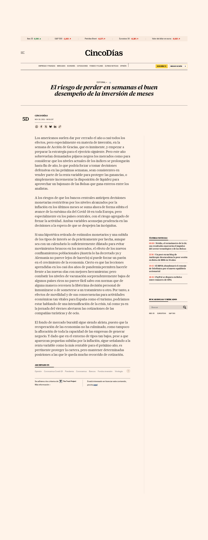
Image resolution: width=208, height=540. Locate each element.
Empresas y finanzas (47, 66)
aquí (95, 384)
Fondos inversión (105, 371)
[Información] (110, 82)
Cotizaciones (82, 66)
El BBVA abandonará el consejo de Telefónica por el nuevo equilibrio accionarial (167, 269)
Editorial (101, 82)
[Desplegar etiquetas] (128, 371)
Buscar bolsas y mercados (163, 299)
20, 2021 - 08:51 (44, 119)
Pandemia (69, 371)
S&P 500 (58, 39)
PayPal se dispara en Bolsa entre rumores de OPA (165, 278)
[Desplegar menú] (23, 53)
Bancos (92, 371)
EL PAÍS (133, 65)
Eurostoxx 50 (124, 39)
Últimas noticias (111, 66)
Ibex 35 (30, 39)
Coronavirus (81, 371)
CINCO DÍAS (41, 115)
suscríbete (161, 66)
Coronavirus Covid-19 (53, 371)
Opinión (123, 66)
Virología (119, 371)
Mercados (61, 66)
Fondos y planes (96, 66)
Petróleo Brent (91, 39)
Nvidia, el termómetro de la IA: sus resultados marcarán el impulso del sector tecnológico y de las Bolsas (168, 246)
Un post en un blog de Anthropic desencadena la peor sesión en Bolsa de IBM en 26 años (168, 257)
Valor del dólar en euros (161, 39)
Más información (43, 384)
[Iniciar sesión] (178, 66)
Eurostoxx (161, 313)
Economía (71, 66)
